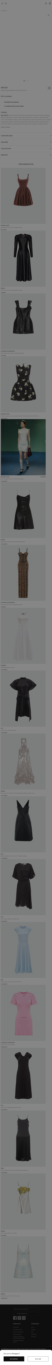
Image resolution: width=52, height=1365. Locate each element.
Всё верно (14, 1359)
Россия (38, 1359)
